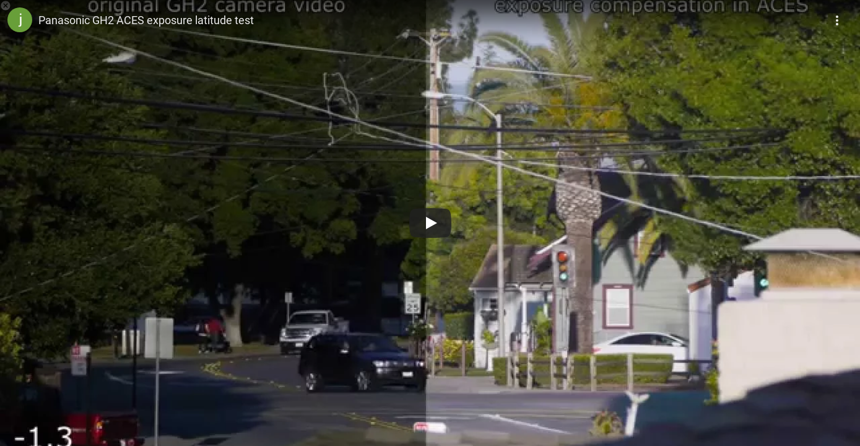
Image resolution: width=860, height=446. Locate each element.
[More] (838, 16)
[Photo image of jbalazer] (19, 19)
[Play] (430, 223)
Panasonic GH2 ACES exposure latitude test (146, 20)
